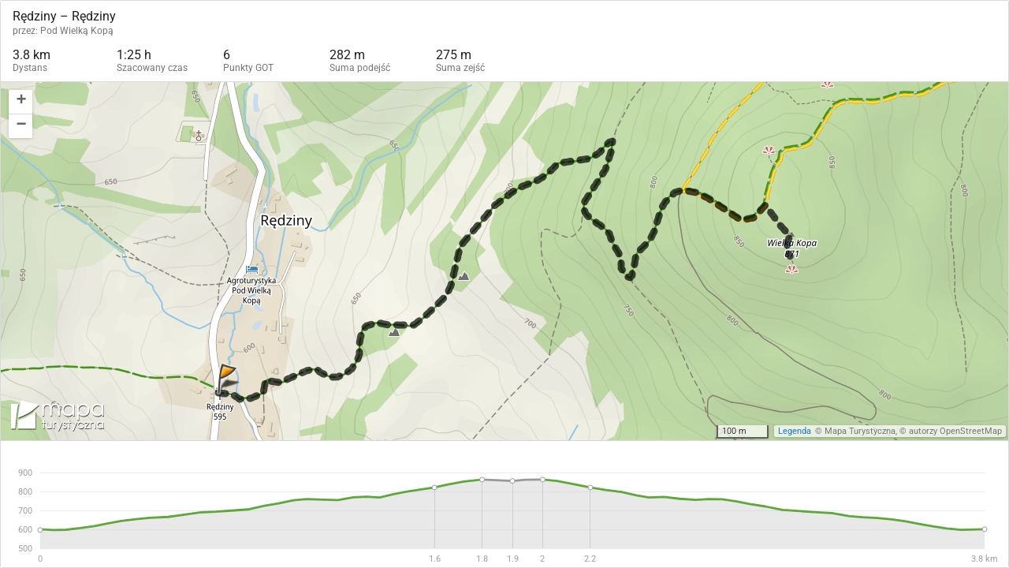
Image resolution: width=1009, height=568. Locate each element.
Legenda (794, 431)
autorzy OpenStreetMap (955, 431)
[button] (20, 102)
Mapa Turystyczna (860, 431)
